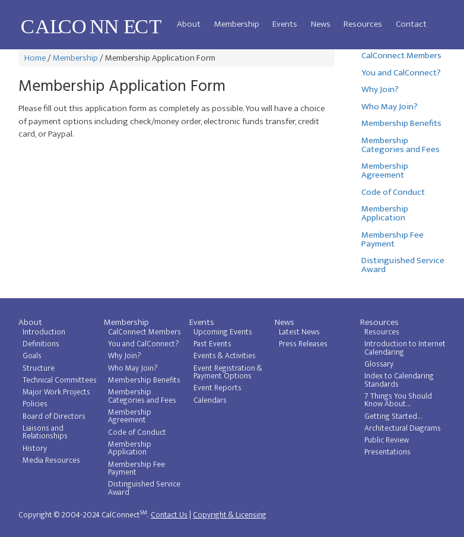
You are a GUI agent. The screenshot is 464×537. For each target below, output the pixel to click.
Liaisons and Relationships (45, 432)
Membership (236, 24)
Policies (35, 403)
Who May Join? (389, 106)
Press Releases (303, 343)
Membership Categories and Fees (400, 145)
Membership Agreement (384, 170)
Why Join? (380, 89)
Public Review (386, 440)
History (35, 448)
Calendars (210, 400)
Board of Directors (54, 416)
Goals (32, 355)
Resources (363, 24)
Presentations (387, 452)
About (189, 24)
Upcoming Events (222, 332)
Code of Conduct (393, 192)
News (320, 24)
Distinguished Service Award (402, 265)
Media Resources (51, 460)
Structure (39, 368)
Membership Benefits (401, 123)
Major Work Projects (56, 392)
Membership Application (384, 213)
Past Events (212, 343)
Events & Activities (224, 355)
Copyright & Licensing (229, 515)
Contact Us (169, 515)
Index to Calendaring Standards (399, 380)
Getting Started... (393, 416)
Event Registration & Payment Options (227, 372)
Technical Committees (60, 380)
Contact (411, 24)
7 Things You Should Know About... (398, 400)
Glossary (378, 364)
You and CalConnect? (401, 73)
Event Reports (217, 387)
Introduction (44, 332)
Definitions (41, 343)
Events (284, 24)
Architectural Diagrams (402, 428)
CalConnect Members (401, 55)
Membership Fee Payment (392, 239)
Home (35, 57)
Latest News (299, 332)
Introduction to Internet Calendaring (405, 348)
